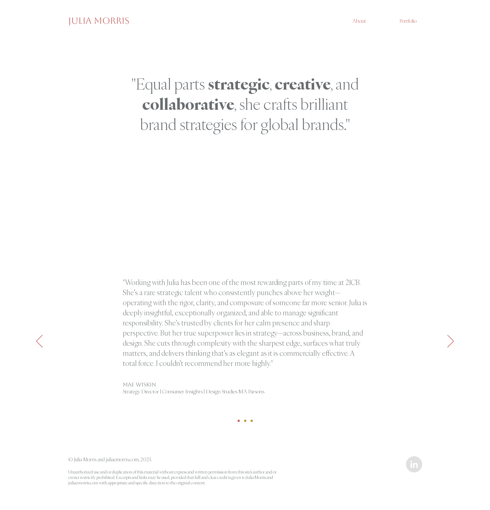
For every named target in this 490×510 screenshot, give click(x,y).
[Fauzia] (245, 421)
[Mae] (239, 421)
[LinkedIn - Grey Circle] (414, 464)
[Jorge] (252, 421)
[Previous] (39, 342)
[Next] (450, 342)
